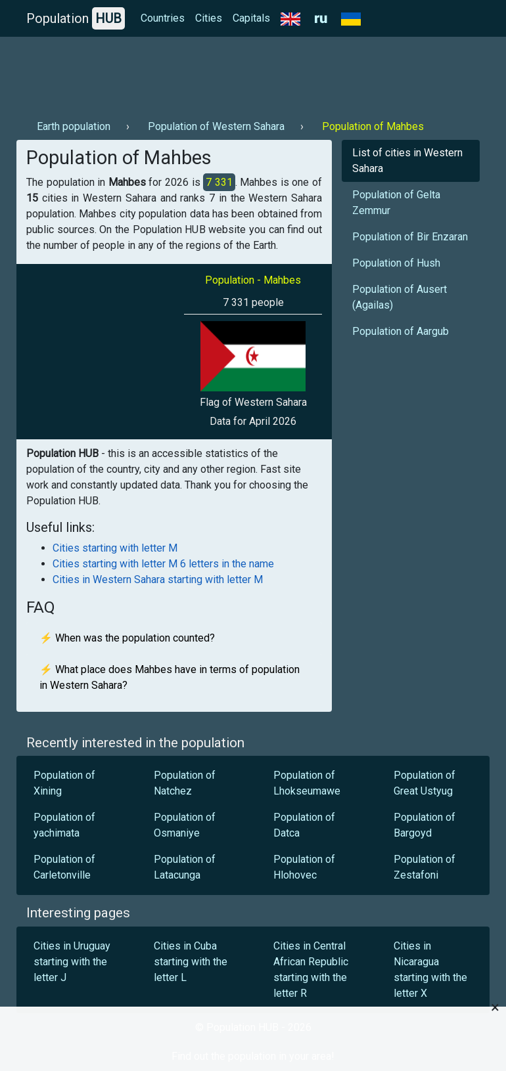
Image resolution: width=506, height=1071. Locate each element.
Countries (163, 18)
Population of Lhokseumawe (306, 783)
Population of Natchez (185, 783)
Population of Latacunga (185, 867)
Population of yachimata (64, 825)
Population (75, 18)
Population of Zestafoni (424, 867)
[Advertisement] (253, 72)
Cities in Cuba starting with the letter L (190, 962)
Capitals (251, 18)
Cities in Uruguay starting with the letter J (72, 962)
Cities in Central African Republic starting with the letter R (310, 969)
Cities (208, 18)
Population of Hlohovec (304, 867)
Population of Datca (304, 825)
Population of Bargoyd (424, 825)
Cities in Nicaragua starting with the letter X (430, 969)
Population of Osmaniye (185, 825)
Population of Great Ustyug (424, 783)
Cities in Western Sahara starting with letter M (158, 579)
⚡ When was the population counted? (127, 638)
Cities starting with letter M (115, 548)
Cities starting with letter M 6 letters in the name (163, 563)
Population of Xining (64, 783)
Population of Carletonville (64, 867)
